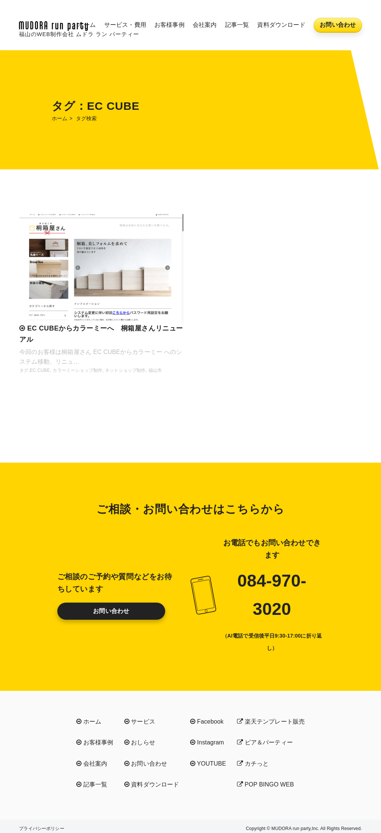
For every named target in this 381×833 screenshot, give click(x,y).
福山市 (155, 370)
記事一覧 (237, 25)
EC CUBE (40, 370)
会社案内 (205, 25)
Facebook (207, 721)
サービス (139, 721)
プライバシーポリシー (41, 828)
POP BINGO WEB (265, 784)
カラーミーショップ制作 (77, 370)
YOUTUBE (208, 763)
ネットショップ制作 (125, 370)
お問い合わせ (338, 25)
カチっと (253, 763)
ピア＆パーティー (265, 742)
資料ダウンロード (281, 25)
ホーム (87, 25)
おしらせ (139, 742)
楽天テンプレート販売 (271, 721)
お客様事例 (169, 25)
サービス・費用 (125, 25)
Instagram (207, 742)
